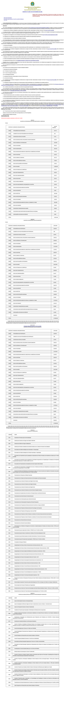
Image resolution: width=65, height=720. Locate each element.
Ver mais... (6, 20)
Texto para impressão (8, 17)
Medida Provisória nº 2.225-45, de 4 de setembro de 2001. (28, 60)
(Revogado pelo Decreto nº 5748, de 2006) (18, 90)
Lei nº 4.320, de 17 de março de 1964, (53, 104)
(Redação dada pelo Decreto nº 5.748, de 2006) (32, 326)
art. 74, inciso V (43, 105)
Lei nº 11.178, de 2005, (52, 48)
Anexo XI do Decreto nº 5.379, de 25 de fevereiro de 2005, (31, 85)
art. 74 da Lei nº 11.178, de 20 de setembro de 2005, (39, 27)
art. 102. (56, 105)
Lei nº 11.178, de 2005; (49, 30)
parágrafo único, (50, 105)
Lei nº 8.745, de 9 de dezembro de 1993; (50, 34)
